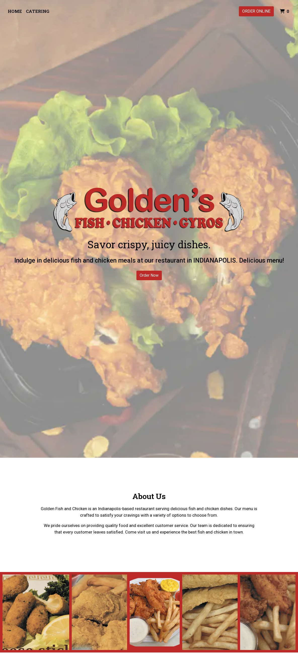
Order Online (256, 11)
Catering (37, 11)
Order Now (149, 275)
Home (15, 11)
